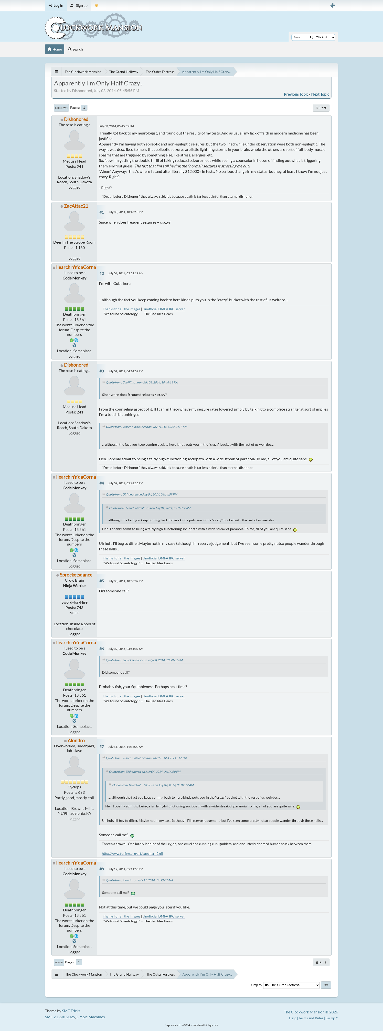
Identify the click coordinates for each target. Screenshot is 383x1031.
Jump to (256, 985)
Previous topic (296, 94)
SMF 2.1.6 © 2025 (60, 1016)
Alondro (76, 740)
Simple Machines (90, 1016)
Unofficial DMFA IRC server (164, 309)
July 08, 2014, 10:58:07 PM (125, 581)
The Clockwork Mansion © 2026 (311, 1012)
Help (292, 1018)
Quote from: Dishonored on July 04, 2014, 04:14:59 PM (141, 494)
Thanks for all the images (121, 309)
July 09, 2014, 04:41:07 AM (125, 648)
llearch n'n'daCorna (76, 267)
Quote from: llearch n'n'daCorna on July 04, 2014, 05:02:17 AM (146, 427)
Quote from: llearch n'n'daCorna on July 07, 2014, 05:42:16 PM (146, 758)
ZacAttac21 (76, 206)
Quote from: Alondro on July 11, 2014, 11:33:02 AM (139, 880)
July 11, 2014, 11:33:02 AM (125, 746)
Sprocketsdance (76, 574)
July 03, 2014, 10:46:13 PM (125, 212)
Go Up (59, 962)
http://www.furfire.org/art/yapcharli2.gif (132, 853)
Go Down (61, 107)
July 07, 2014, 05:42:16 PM (125, 483)
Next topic (320, 94)
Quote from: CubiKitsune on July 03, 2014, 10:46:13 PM (142, 382)
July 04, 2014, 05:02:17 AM (125, 273)
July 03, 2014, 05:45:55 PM (116, 126)
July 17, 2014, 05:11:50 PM (125, 869)
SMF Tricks (71, 1010)
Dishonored (76, 119)
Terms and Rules (311, 1018)
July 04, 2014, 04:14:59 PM (125, 371)
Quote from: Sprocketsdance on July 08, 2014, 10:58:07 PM (144, 660)
